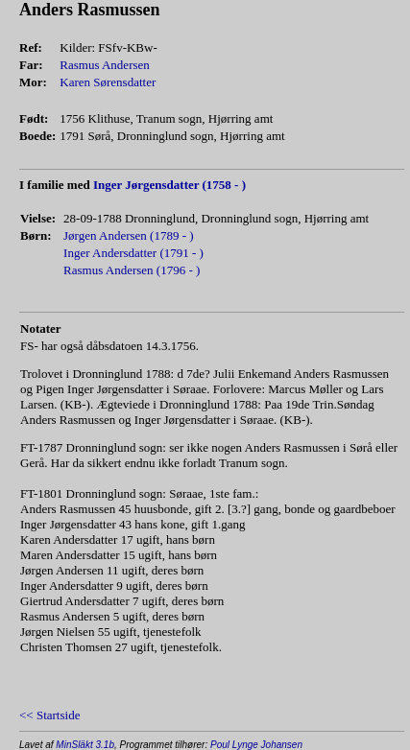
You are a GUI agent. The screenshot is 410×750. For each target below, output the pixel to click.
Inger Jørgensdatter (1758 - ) (169, 184)
